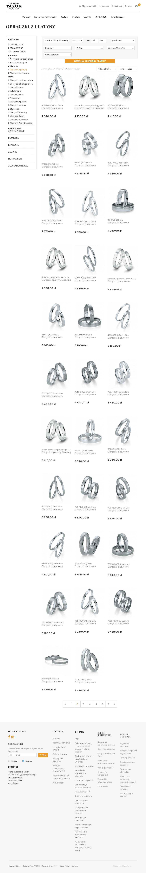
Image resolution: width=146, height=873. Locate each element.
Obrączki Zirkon (16, 116)
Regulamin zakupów (50, 866)
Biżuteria (64, 17)
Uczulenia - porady (84, 779)
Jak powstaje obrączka (81, 814)
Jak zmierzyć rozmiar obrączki (83, 799)
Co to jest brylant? (84, 793)
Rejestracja (117, 6)
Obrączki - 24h (16, 44)
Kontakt (128, 6)
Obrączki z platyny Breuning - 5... (56, 466)
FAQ (77, 752)
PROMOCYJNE (15, 48)
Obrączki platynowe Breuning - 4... (52, 109)
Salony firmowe (60, 764)
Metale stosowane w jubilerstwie (84, 839)
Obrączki (26, 17)
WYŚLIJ (42, 761)
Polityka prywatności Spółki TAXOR (59, 778)
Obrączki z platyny (17, 69)
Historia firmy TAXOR (59, 758)
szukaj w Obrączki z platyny (90, 61)
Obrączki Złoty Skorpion (20, 123)
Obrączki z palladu (17, 101)
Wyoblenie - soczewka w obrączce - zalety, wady (83, 859)
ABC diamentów (82, 804)
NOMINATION (101, 17)
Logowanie (104, 6)
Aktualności (58, 792)
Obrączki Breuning (17, 112)
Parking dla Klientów (58, 769)
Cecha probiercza (83, 809)
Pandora (76, 17)
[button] (123, 40)
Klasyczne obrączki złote (20, 59)
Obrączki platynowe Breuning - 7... (85, 402)
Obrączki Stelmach (18, 119)
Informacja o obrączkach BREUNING (81, 847)
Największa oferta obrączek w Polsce (61, 786)
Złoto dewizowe (117, 17)
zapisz (12, 767)
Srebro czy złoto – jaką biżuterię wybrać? (84, 772)
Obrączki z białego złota (20, 84)
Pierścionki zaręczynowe (45, 17)
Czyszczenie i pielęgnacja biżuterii (81, 823)
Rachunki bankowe (61, 752)
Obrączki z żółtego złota (20, 80)
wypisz (27, 767)
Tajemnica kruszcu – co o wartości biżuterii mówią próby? (83, 760)
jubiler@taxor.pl (28, 781)
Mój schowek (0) (88, 6)
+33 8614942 (14, 781)
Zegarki (87, 17)
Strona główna (47, 69)
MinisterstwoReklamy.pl (121, 866)
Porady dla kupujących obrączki (80, 786)
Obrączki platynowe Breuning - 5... (85, 173)
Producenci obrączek (80, 832)
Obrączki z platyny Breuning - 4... (89, 109)
